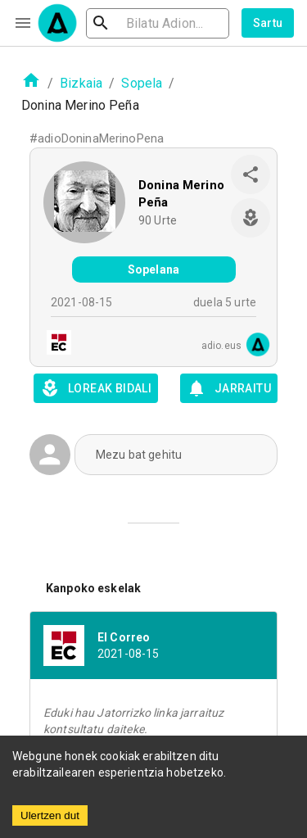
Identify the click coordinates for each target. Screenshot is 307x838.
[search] (157, 23)
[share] (250, 174)
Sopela (141, 83)
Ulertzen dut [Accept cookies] (49, 815)
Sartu (268, 22)
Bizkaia (81, 83)
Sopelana (153, 269)
